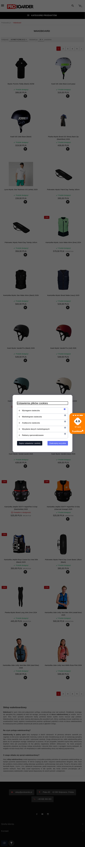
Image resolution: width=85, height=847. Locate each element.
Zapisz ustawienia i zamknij (29, 443)
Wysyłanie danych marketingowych (36, 429)
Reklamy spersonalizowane (33, 435)
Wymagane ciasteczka (31, 410)
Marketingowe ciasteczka (32, 417)
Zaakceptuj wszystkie (57, 443)
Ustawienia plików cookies (32, 403)
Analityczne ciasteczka (31, 423)
